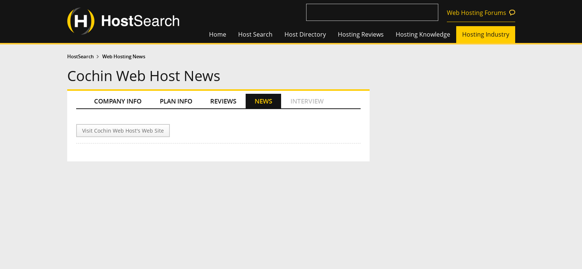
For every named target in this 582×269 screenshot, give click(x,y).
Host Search (255, 34)
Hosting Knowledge (423, 34)
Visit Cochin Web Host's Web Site (123, 130)
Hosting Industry (485, 34)
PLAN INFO (176, 101)
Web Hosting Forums (476, 13)
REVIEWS (223, 101)
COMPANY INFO (117, 101)
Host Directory (305, 34)
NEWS (263, 101)
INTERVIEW (307, 101)
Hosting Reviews (361, 34)
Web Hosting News (123, 56)
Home (217, 34)
